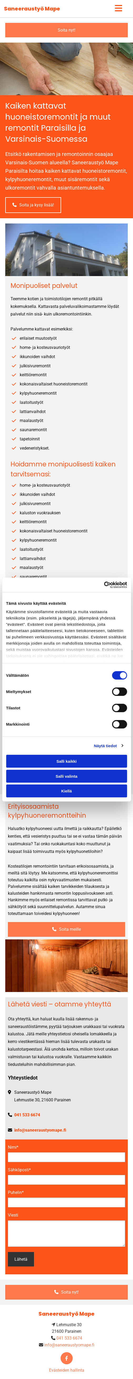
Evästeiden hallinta (66, 1370)
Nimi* (13, 1147)
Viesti (13, 1215)
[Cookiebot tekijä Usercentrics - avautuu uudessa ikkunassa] (104, 584)
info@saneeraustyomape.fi (40, 1130)
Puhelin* (16, 1192)
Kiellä (66, 791)
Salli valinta (66, 776)
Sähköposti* (19, 1169)
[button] (66, 30)
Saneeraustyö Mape (32, 8)
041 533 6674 (27, 1114)
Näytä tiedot (105, 745)
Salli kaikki (66, 761)
